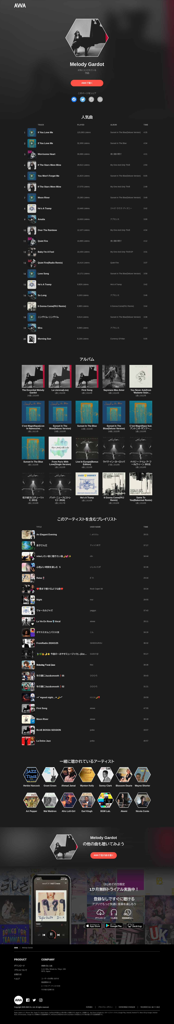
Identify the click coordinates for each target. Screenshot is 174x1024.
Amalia (41, 219)
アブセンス (114, 219)
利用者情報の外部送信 (127, 1007)
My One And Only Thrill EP (121, 252)
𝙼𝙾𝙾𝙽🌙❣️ (95, 697)
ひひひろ (93, 676)
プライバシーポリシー (105, 1007)
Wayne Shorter (142, 786)
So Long (42, 295)
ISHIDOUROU (96, 643)
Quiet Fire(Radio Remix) (50, 263)
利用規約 (89, 1007)
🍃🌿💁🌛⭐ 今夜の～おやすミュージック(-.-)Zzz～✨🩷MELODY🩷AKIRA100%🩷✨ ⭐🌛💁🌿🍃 (86, 654)
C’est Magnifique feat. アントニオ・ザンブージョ (141, 428)
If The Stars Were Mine (49, 165)
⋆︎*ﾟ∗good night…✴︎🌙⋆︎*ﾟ (49, 697)
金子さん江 (41, 545)
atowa (92, 621)
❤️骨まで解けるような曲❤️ (49, 589)
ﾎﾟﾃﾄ (92, 578)
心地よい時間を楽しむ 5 (48, 567)
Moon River (44, 197)
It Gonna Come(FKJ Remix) (52, 306)
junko (92, 730)
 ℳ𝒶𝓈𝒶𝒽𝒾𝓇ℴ (94, 534)
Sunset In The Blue (118, 143)
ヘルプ (17, 979)
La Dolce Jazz (43, 741)
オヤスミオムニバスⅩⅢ (47, 632)
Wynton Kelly (87, 786)
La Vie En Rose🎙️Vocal (48, 621)
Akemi (124, 811)
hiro (91, 665)
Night (39, 600)
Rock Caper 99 (96, 589)
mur (91, 600)
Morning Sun (44, 339)
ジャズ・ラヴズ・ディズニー (121, 208)
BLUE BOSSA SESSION (48, 730)
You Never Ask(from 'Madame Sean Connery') (140, 392)
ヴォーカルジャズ (44, 610)
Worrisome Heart (46, 154)
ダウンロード (19, 966)
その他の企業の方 (47, 990)
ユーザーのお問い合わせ (50, 979)
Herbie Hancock (31, 786)
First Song (87, 390)
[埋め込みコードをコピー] (100, 99)
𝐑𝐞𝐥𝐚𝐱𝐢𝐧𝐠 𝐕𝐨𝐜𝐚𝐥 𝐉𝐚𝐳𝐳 (45, 665)
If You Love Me (45, 132)
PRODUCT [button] (20, 959)
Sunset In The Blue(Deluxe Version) (125, 132)
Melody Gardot (27, 948)
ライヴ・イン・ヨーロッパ (114, 462)
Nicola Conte (142, 811)
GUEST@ (94, 654)
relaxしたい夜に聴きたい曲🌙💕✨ (53, 556)
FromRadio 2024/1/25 (47, 643)
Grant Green (50, 786)
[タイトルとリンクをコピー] (91, 99)
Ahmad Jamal (68, 786)
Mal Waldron (50, 811)
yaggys (93, 610)
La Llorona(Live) (60, 390)
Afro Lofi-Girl (68, 811)
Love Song (43, 273)
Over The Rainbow (47, 230)
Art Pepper (31, 811)
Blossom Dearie (124, 786)
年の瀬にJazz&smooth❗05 (50, 676)
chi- (91, 556)
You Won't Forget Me (48, 176)
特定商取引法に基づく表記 (150, 1007)
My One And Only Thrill (120, 165)
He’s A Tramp (116, 284)
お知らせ (18, 974)
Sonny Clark (105, 786)
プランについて (20, 970)
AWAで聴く (87, 83)
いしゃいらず (95, 567)
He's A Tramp (44, 208)
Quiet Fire (43, 241)
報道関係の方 (46, 982)
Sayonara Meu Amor (113, 390)
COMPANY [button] (48, 959)
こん (92, 632)
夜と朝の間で (116, 154)
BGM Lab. (105, 811)
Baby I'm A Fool (46, 252)
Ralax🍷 (40, 578)
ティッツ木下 (95, 545)
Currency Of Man (117, 339)
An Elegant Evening (46, 534)
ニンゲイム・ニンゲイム (48, 317)
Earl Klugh (87, 811)
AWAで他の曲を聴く (104, 855)
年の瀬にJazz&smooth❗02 (50, 686)
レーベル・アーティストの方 (50, 986)
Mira (40, 328)
